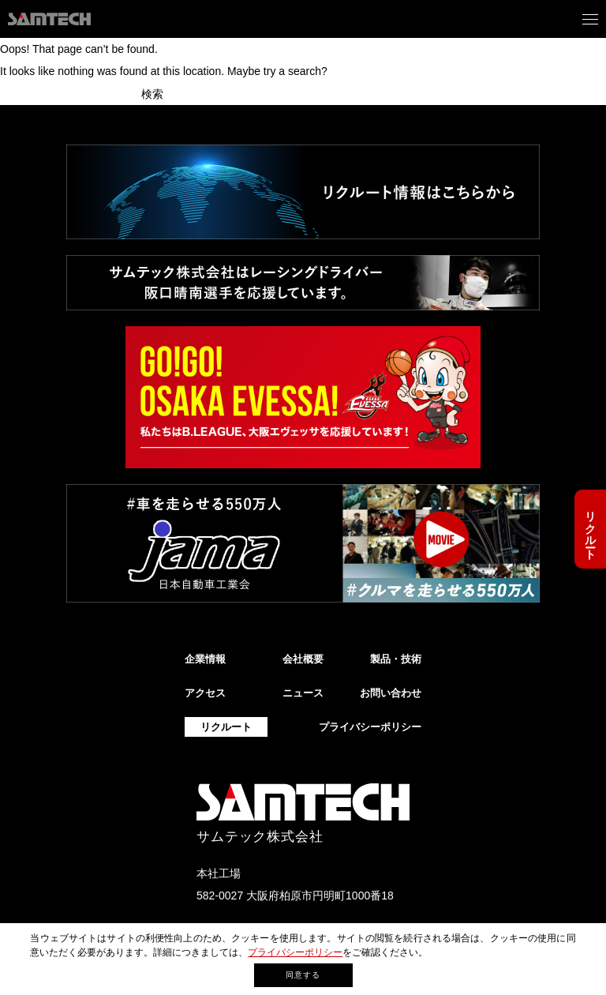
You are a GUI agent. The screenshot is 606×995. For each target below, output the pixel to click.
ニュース (303, 693)
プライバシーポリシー (295, 952)
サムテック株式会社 (260, 836)
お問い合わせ (390, 693)
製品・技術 (395, 659)
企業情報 (205, 659)
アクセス (205, 693)
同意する (303, 975)
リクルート (590, 529)
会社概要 (303, 659)
